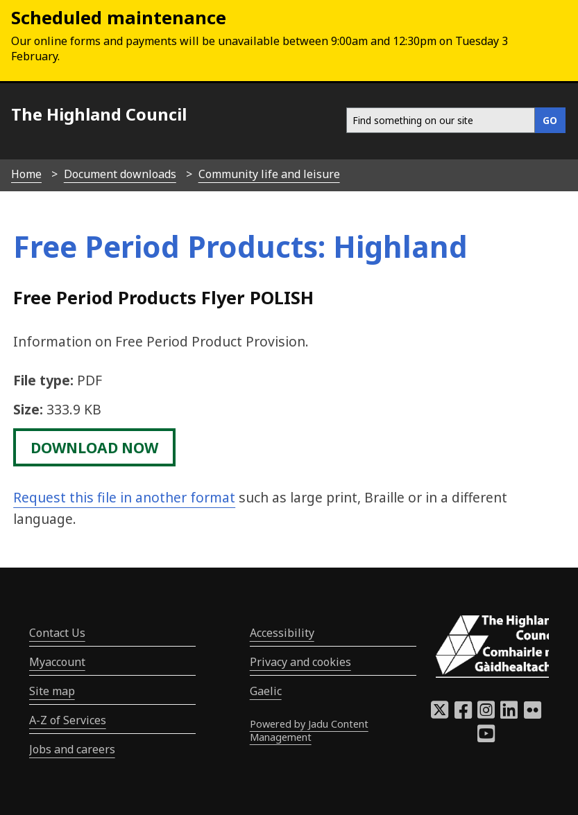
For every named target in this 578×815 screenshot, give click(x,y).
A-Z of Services (67, 720)
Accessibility (282, 632)
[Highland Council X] (439, 714)
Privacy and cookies (300, 661)
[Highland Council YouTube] (486, 737)
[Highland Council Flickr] (532, 714)
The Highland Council (99, 114)
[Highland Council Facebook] (463, 714)
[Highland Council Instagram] (486, 714)
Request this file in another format (124, 497)
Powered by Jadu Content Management (309, 730)
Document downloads (120, 174)
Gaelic (266, 691)
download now (94, 447)
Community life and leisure (269, 174)
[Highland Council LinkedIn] (509, 714)
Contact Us (57, 632)
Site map (52, 691)
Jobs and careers (72, 749)
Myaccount (57, 661)
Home (26, 174)
